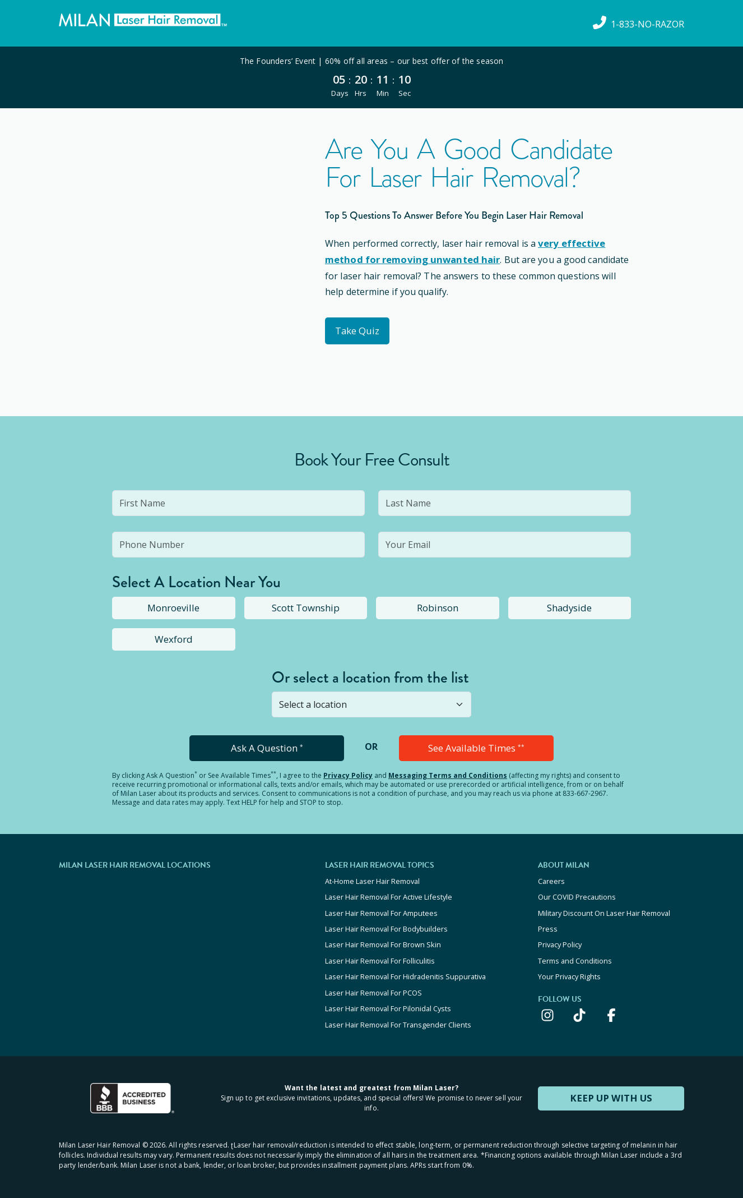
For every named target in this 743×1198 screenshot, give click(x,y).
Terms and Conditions (575, 956)
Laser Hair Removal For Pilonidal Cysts (388, 1001)
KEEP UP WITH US (611, 1089)
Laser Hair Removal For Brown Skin (383, 941)
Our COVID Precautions (577, 895)
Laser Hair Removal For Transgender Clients (398, 1016)
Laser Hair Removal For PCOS (373, 986)
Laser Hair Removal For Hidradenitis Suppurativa (405, 971)
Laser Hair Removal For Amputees (381, 910)
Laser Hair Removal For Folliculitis (380, 956)
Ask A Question (267, 747)
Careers (551, 880)
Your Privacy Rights (569, 971)
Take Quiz (360, 330)
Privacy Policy (348, 774)
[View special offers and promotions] (371, 77)
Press (548, 925)
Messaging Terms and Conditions (447, 774)
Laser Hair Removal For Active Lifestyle (388, 895)
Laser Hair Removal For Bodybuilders (386, 925)
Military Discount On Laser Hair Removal (604, 910)
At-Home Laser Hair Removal (372, 880)
